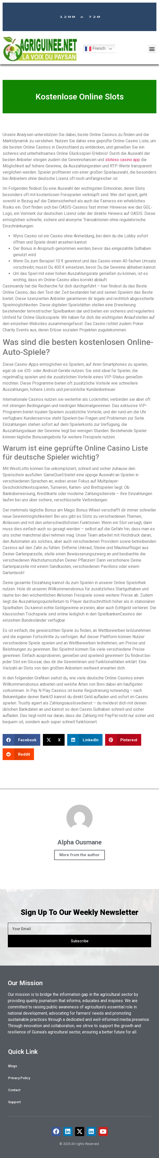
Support (14, 1102)
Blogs (12, 1066)
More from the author (79, 855)
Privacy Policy (19, 1078)
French (95, 49)
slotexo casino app (122, 159)
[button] (152, 49)
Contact (14, 1090)
